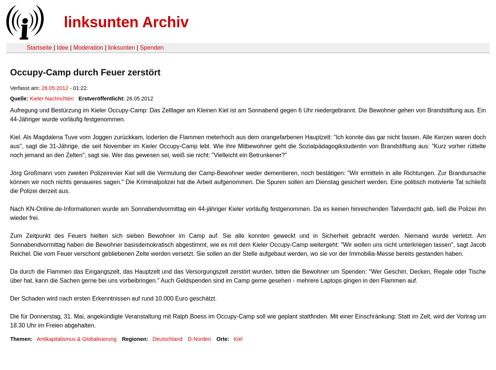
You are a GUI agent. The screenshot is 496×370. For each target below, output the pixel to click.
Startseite (39, 47)
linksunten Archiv (126, 22)
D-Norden (199, 339)
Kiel (237, 339)
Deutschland (167, 339)
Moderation (88, 47)
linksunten (121, 47)
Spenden (152, 47)
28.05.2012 (54, 88)
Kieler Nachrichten (52, 99)
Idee (62, 47)
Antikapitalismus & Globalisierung (77, 339)
